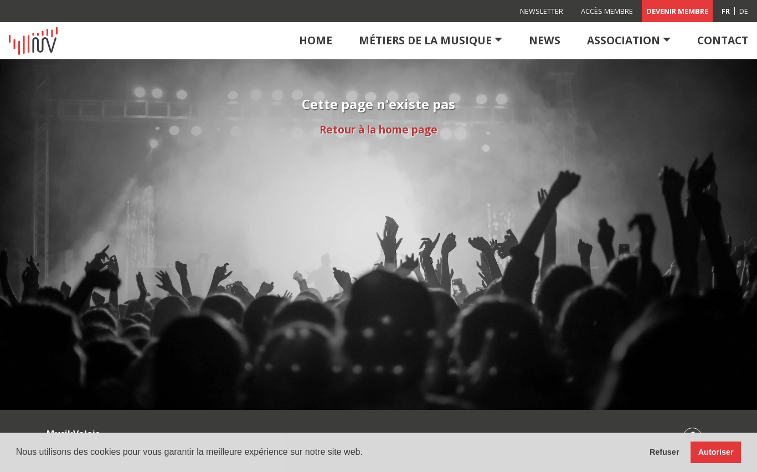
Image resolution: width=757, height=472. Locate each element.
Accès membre (607, 11)
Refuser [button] (664, 452)
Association (623, 40)
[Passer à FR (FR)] (726, 11)
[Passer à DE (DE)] (744, 11)
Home (315, 40)
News (544, 40)
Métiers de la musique (425, 40)
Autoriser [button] (716, 452)
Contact (722, 40)
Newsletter (541, 11)
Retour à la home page (378, 129)
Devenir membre (677, 11)
